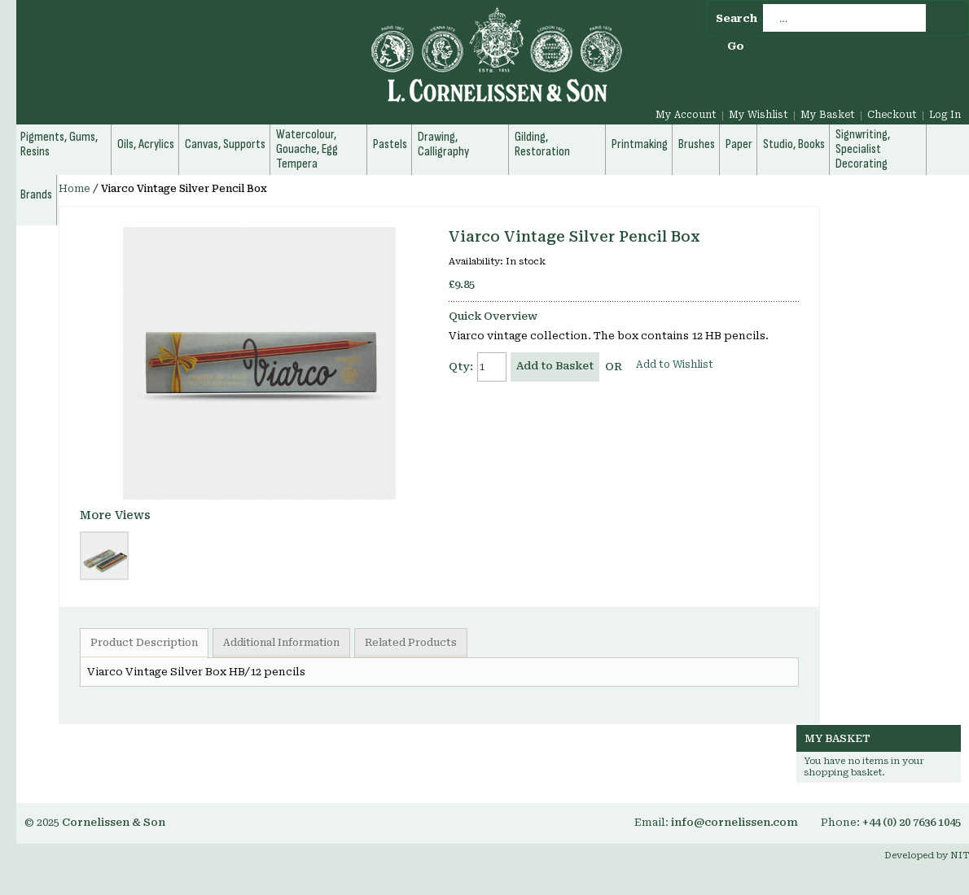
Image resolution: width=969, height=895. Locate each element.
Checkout (892, 114)
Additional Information (281, 642)
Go (735, 46)
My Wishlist (758, 114)
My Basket (827, 114)
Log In (945, 114)
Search (736, 18)
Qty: (461, 366)
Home (74, 188)
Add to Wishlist (674, 364)
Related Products (411, 642)
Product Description (144, 642)
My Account (686, 114)
